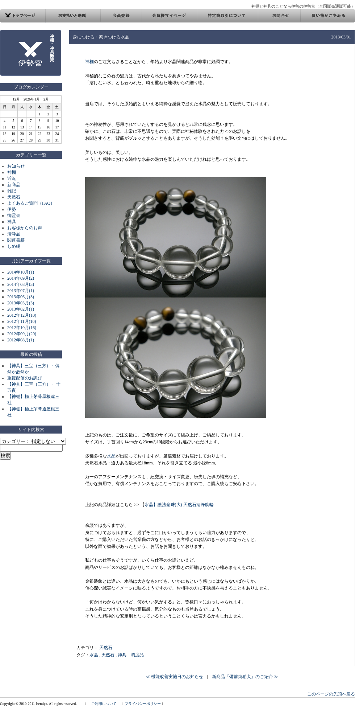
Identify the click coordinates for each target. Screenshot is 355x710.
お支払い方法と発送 (73, 15)
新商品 (13, 184)
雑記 (11, 190)
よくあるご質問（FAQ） (31, 203)
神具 (11, 221)
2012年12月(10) (21, 315)
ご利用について (104, 704)
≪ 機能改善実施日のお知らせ (174, 676)
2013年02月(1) (20, 309)
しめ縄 (13, 246)
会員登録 (121, 15)
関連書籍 (16, 240)
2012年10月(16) (21, 327)
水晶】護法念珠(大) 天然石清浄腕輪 (179, 504)
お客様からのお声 (24, 227)
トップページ (23, 15)
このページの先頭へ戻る (331, 694)
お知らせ (16, 166)
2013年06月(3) (20, 296)
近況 (11, 178)
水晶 (111, 456)
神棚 (11, 172)
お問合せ (279, 15)
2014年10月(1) (20, 272)
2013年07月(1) (20, 290)
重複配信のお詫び (24, 378)
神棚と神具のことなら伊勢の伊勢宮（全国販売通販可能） (303, 6)
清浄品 (13, 234)
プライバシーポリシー (143, 704)
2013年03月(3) (20, 302)
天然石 (13, 197)
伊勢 (11, 209)
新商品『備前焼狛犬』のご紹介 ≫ (245, 676)
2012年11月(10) (21, 321)
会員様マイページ (169, 15)
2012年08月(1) (20, 339)
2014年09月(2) (20, 278)
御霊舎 (13, 215)
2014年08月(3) (20, 284)
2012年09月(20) (21, 333)
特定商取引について (227, 15)
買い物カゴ (327, 15)
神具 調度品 (131, 654)
